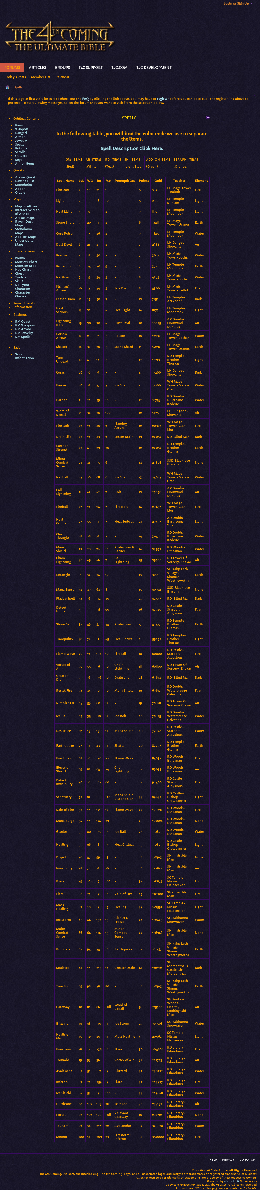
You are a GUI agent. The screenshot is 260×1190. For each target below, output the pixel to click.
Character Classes (22, 294)
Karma (20, 258)
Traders (21, 277)
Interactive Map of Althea (27, 212)
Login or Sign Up (238, 3)
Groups (62, 67)
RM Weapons (25, 325)
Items (19, 125)
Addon (20, 189)
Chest (19, 273)
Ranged (21, 133)
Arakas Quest (25, 177)
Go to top (247, 1160)
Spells (19, 144)
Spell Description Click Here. (132, 148)
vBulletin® (231, 1181)
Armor (20, 137)
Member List (40, 77)
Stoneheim (23, 185)
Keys (18, 160)
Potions (21, 148)
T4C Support (91, 67)
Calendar (62, 77)
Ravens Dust (24, 181)
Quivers (21, 156)
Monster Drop (25, 266)
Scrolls (20, 152)
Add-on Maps (25, 237)
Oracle (20, 192)
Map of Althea (26, 206)
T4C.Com (119, 67)
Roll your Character (22, 287)
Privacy (228, 1160)
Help (213, 1160)
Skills (19, 281)
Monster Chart (26, 262)
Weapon (21, 129)
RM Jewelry (24, 333)
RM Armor (23, 329)
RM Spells (22, 337)
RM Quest (22, 321)
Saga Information (24, 356)
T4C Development (154, 67)
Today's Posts (15, 77)
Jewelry (21, 140)
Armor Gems (24, 163)
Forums (12, 67)
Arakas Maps (25, 218)
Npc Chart (23, 269)
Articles (37, 67)
